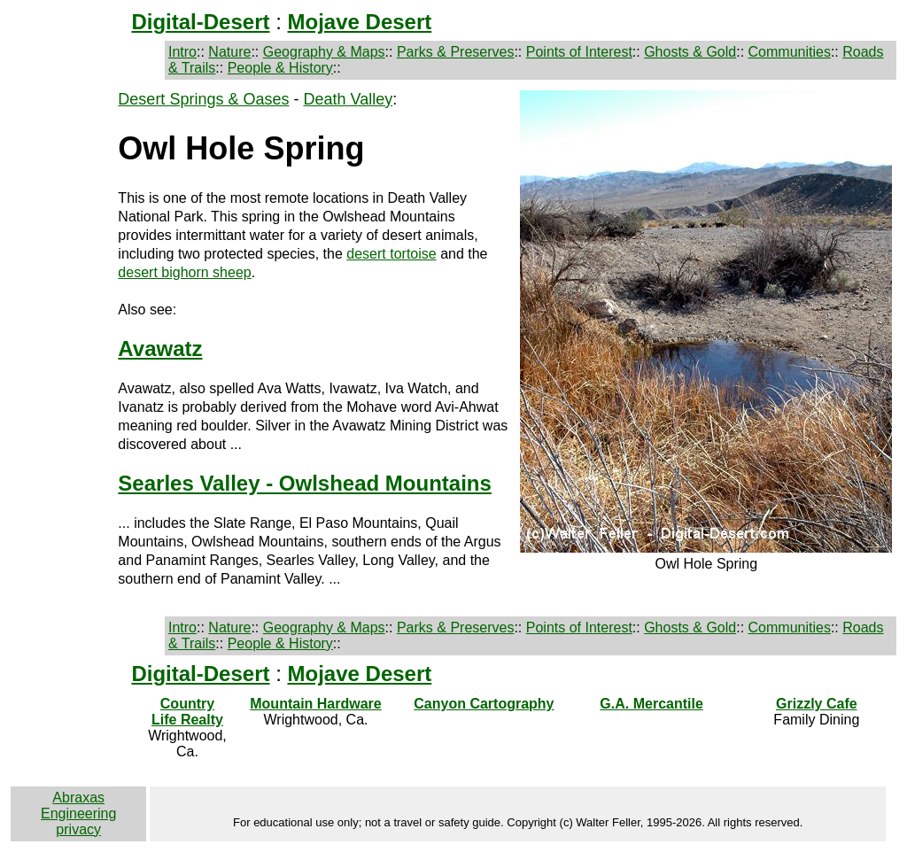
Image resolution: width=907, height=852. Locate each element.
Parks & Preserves (455, 51)
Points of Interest (579, 51)
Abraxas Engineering (78, 805)
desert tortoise (391, 253)
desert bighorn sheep (184, 272)
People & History (280, 67)
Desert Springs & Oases (203, 99)
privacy (78, 829)
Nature (229, 51)
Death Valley (347, 99)
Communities (789, 51)
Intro (182, 51)
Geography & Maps (324, 51)
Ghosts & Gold (690, 51)
